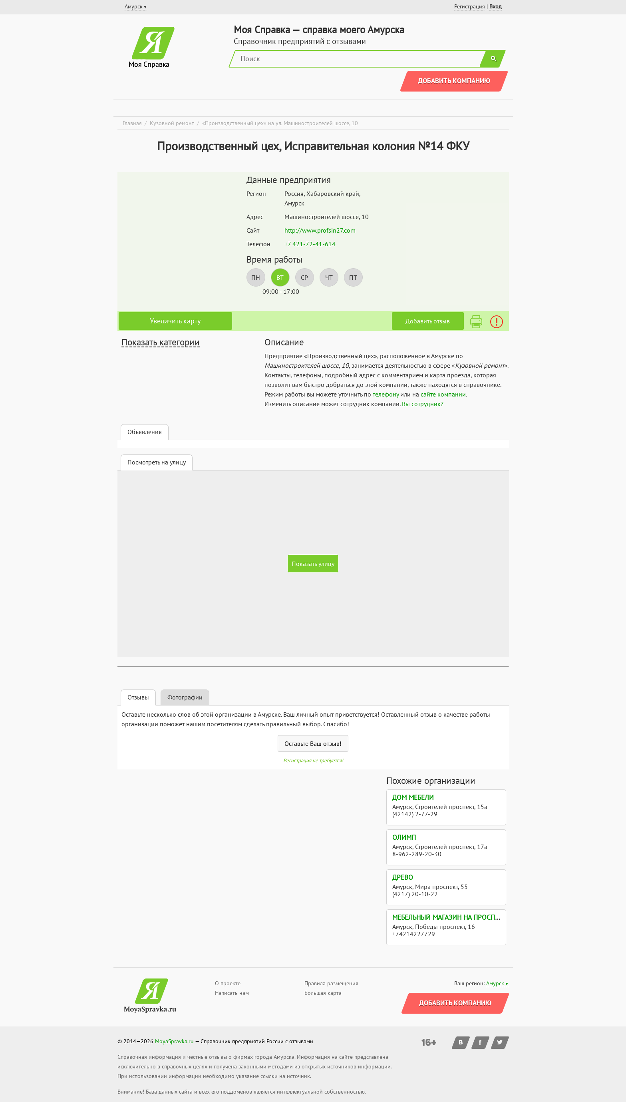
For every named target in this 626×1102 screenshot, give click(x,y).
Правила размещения (331, 983)
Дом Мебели (413, 797)
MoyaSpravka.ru (174, 1041)
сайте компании (443, 394)
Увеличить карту (175, 320)
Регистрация (469, 6)
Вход (495, 6)
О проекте (227, 983)
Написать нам (232, 992)
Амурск (495, 983)
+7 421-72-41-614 (310, 244)
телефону (386, 394)
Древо (402, 877)
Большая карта (323, 992)
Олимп (404, 837)
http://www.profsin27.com (320, 230)
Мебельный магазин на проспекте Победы (465, 917)
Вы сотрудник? (422, 404)
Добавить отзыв (427, 321)
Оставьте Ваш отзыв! (313, 743)
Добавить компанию (454, 80)
